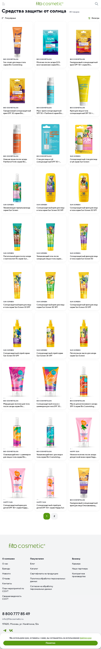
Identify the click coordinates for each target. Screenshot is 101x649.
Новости (6, 573)
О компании (8, 558)
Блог (32, 563)
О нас (5, 563)
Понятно (50, 643)
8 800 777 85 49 (16, 613)
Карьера (76, 563)
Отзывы (6, 578)
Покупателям (37, 558)
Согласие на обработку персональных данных (41, 587)
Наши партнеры (80, 568)
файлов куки (85, 638)
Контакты (7, 583)
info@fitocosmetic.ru (12, 619)
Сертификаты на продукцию (44, 573)
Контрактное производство (79, 575)
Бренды (6, 568)
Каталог (34, 568)
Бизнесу (76, 558)
